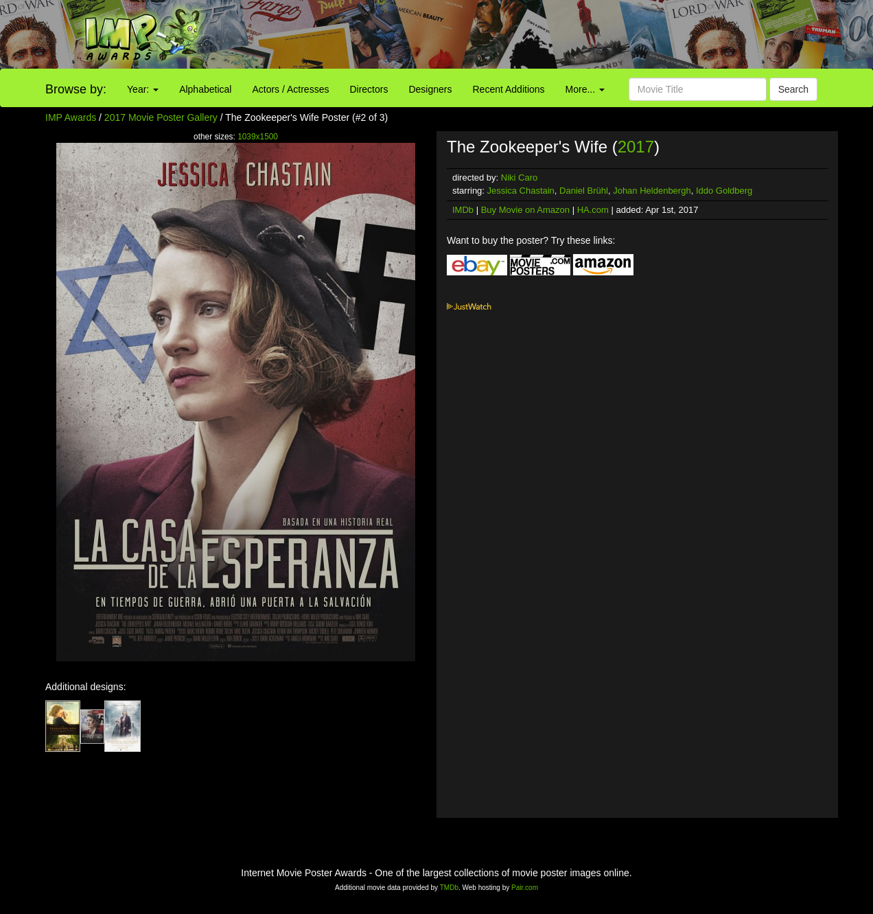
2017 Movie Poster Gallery (161, 117)
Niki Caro (519, 177)
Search (793, 89)
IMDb (463, 210)
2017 (636, 146)
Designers (430, 89)
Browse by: (75, 89)
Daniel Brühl (583, 190)
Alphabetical (205, 89)
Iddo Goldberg (724, 190)
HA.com (593, 210)
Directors (368, 89)
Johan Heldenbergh (651, 190)
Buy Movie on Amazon (525, 210)
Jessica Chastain (521, 190)
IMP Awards (70, 117)
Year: (143, 89)
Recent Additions (509, 89)
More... (585, 89)
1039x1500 (257, 136)
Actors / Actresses (290, 89)
